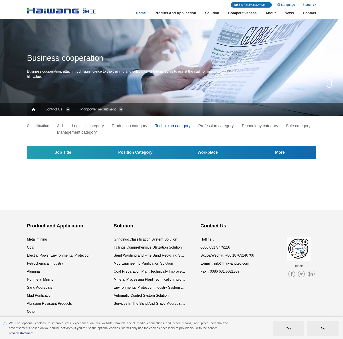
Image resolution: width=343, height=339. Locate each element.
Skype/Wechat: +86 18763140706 (227, 255)
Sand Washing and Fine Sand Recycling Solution (150, 255)
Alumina (33, 271)
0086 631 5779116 (215, 247)
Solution (212, 13)
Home (141, 13)
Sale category (298, 126)
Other (31, 311)
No (323, 328)
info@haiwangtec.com (252, 4)
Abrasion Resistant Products (49, 303)
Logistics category (88, 126)
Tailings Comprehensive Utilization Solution (148, 247)
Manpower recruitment (98, 109)
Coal (30, 247)
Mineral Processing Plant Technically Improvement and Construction (150, 279)
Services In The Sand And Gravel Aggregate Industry (150, 303)
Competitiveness (242, 13)
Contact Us (53, 109)
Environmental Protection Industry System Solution (150, 287)
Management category (77, 132)
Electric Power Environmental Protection (58, 255)
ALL (60, 126)
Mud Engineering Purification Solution (143, 263)
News (289, 13)
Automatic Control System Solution (141, 295)
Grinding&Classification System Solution (145, 239)
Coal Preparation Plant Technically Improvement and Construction (150, 271)
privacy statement (21, 333)
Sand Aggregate (39, 287)
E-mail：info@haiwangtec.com (224, 263)
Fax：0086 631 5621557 (220, 271)
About (270, 13)
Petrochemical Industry (45, 263)
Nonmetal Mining (40, 279)
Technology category (259, 126)
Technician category (172, 126)
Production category (129, 126)
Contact (309, 13)
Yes (288, 328)
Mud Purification (39, 295)
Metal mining (37, 239)
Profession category (216, 126)
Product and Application (175, 13)
